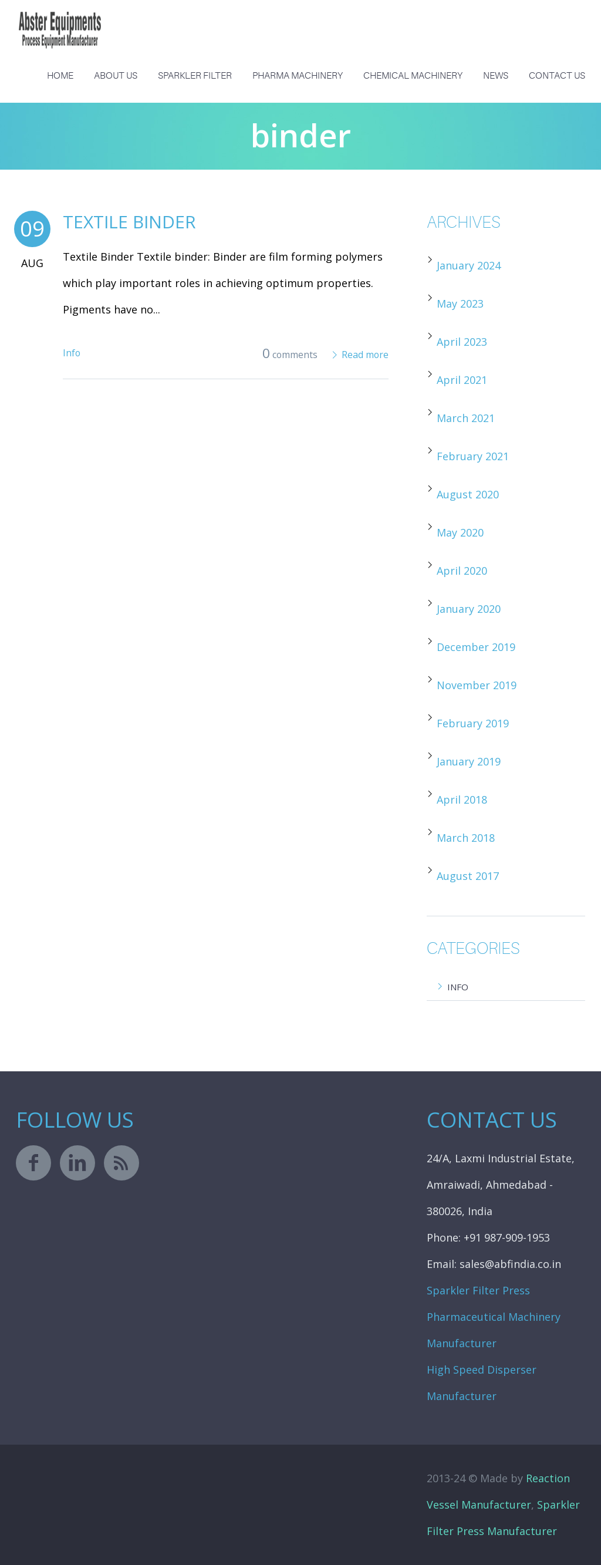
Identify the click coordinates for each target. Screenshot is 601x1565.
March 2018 (466, 838)
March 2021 (466, 418)
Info (71, 352)
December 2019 (476, 647)
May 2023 (460, 303)
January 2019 (469, 761)
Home (60, 75)
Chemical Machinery (412, 75)
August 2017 (468, 876)
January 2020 (469, 609)
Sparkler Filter (195, 75)
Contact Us (557, 75)
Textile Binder (129, 222)
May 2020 (460, 532)
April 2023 (462, 342)
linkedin (77, 1163)
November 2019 (476, 685)
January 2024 (469, 265)
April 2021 (462, 380)
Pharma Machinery (297, 75)
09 (32, 228)
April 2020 (462, 571)
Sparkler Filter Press (478, 1290)
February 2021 (473, 456)
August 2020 (468, 494)
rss (121, 1163)
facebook (33, 1163)
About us (115, 75)
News (495, 75)
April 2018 (462, 799)
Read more (365, 354)
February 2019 (473, 723)
